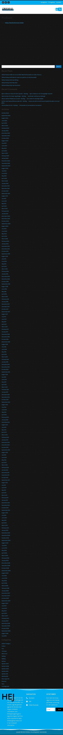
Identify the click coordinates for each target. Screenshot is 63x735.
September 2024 (6, 115)
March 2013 (5, 434)
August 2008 (5, 573)
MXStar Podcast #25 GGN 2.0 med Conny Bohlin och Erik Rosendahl (19, 77)
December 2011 (5, 472)
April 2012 (4, 462)
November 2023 (6, 135)
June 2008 (4, 578)
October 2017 (5, 309)
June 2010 (4, 517)
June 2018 (4, 289)
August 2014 (5, 404)
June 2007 (4, 608)
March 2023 (5, 153)
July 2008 (4, 575)
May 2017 (4, 321)
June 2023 (4, 145)
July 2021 (4, 198)
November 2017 (6, 306)
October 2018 (5, 281)
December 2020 (6, 216)
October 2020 (5, 221)
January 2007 (5, 621)
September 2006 (6, 631)
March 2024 (5, 125)
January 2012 (5, 470)
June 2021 (4, 201)
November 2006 (6, 625)
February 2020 (5, 241)
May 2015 (4, 382)
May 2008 (4, 580)
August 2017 (5, 314)
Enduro (3, 646)
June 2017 (4, 319)
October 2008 (5, 568)
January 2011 (5, 500)
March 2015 (5, 387)
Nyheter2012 (5, 676)
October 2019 (5, 251)
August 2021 (5, 196)
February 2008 (5, 588)
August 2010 (5, 512)
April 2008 (4, 583)
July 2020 (4, 228)
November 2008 (6, 565)
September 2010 (6, 510)
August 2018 (5, 286)
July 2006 (4, 636)
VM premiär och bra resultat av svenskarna (30, 105)
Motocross (4, 653)
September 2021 (6, 193)
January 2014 (5, 419)
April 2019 (4, 266)
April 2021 (4, 206)
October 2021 (5, 191)
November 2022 (6, 163)
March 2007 (5, 615)
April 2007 (4, 613)
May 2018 (4, 291)
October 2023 (5, 138)
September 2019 (6, 253)
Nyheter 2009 (5, 668)
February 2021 (5, 211)
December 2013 (6, 422)
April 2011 (4, 492)
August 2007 (5, 603)
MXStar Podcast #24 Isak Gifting (10, 80)
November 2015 (6, 367)
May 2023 (4, 148)
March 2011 (4, 495)
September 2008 (6, 570)
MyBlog (3, 656)
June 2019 (4, 261)
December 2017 (6, 304)
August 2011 (5, 482)
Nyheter (4, 661)
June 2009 (4, 548)
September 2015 (6, 372)
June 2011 (4, 487)
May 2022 (4, 175)
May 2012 (4, 460)
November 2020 (6, 218)
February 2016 (5, 359)
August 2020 (5, 226)
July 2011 (4, 485)
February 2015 (5, 389)
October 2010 (5, 507)
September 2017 (6, 311)
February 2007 (5, 618)
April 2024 (4, 123)
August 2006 (5, 633)
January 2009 (5, 560)
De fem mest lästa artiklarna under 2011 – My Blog (14, 101)
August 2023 (5, 140)
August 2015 (5, 374)
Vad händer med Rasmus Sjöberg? (36, 96)
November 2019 (6, 248)
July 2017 (4, 316)
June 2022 (4, 173)
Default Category (6, 643)
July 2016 (4, 346)
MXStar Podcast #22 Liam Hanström (11, 85)
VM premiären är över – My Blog (10, 105)
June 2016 (4, 349)
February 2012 (5, 467)
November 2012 (6, 444)
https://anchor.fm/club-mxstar (14, 22)
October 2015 (5, 369)
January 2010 (5, 530)
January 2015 (5, 392)
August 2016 (5, 344)
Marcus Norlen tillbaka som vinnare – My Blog (13, 98)
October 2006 (5, 628)
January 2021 (5, 213)
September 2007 (6, 600)
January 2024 (5, 130)
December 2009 (6, 532)
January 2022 (5, 183)
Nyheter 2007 (5, 663)
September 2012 (6, 450)
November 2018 (6, 279)
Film (3, 648)
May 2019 (4, 264)
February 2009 (5, 558)
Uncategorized (5, 686)
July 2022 (4, 171)
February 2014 (5, 417)
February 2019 (5, 271)
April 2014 (4, 414)
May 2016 (4, 352)
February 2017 (5, 329)
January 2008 (5, 590)
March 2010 (5, 525)
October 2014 (5, 399)
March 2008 (5, 585)
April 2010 (4, 522)
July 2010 (4, 515)
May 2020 (4, 233)
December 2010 (6, 502)
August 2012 (5, 452)
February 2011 (5, 497)
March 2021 (5, 208)
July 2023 (4, 143)
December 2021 (6, 186)
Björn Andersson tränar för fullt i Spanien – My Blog (15, 93)
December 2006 (6, 623)
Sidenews (4, 681)
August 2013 (5, 424)
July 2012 (4, 455)
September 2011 (6, 480)
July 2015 (4, 377)
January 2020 (5, 243)
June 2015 (4, 379)
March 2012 (5, 465)
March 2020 (5, 238)
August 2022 (5, 168)
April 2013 (4, 432)
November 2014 (6, 397)
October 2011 (5, 477)
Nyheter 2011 (5, 673)
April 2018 (4, 294)
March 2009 (5, 555)
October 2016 (5, 339)
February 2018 (5, 299)
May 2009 (4, 550)
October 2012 (5, 447)
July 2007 (4, 605)
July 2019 (4, 259)
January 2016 (5, 362)
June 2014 (4, 409)
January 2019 (5, 274)
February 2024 (5, 128)
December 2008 (6, 563)
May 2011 (4, 490)
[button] (57, 9)
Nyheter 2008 (5, 666)
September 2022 (6, 165)
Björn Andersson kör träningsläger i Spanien (41, 93)
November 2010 (6, 505)
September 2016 (6, 341)
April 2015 (4, 384)
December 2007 (6, 593)
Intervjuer (4, 651)
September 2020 (6, 223)
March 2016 (5, 356)
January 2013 (5, 440)
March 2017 (5, 326)
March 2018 (5, 296)
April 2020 (4, 236)
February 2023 (5, 155)
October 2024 (5, 113)
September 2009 (6, 540)
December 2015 (6, 364)
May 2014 (4, 412)
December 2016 (6, 334)
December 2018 (6, 276)
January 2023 (5, 158)
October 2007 (5, 598)
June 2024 (4, 120)
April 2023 (4, 150)
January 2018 (5, 301)
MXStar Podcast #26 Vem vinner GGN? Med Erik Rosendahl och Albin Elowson (22, 74)
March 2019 (5, 269)
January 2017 (5, 331)
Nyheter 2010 (5, 671)
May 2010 (4, 520)
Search (3, 64)
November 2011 (5, 475)
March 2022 (5, 181)
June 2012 (4, 457)
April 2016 (4, 354)
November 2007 (6, 595)
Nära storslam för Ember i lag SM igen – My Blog (14, 96)
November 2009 (6, 535)
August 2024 (5, 118)
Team (3, 684)
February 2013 (5, 437)
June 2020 (4, 231)
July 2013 (4, 427)
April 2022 (4, 178)
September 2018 (6, 284)
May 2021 (4, 203)
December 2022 (6, 160)
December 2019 (6, 246)
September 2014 (6, 402)
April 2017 (4, 324)
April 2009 (4, 553)
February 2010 (5, 528)
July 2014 (4, 407)
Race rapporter (5, 678)
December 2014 (6, 394)
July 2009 (4, 545)
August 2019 (5, 256)
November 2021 (6, 188)
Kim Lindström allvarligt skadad (35, 98)
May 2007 (4, 610)
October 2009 (5, 538)
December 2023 (6, 133)
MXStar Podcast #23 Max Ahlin (9, 82)
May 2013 (4, 429)
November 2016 (6, 336)
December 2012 (6, 442)
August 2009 (5, 543)
